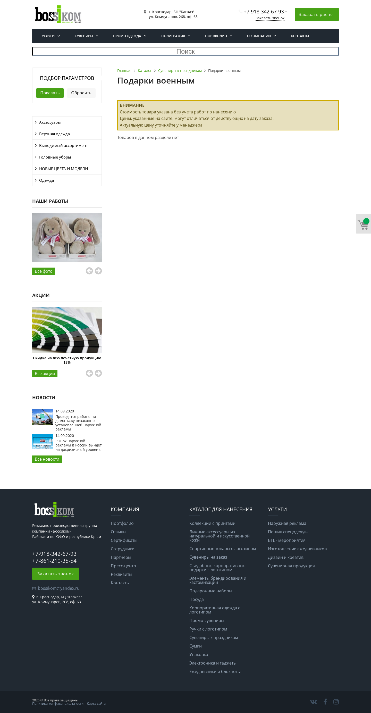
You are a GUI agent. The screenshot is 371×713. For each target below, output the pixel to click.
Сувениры (84, 36)
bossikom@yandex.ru (59, 588)
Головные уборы (55, 157)
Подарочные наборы (210, 591)
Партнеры (121, 557)
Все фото (44, 271)
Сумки (195, 646)
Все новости (47, 459)
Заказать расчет (317, 14)
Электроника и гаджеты (213, 663)
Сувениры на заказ (208, 557)
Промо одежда (127, 36)
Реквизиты (121, 574)
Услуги (48, 36)
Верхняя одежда (54, 133)
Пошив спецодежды (288, 532)
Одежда (46, 180)
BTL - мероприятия (287, 540)
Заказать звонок (270, 17)
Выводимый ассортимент (63, 145)
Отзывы (118, 532)
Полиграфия (173, 36)
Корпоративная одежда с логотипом (214, 610)
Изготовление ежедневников (297, 549)
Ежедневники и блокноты (215, 671)
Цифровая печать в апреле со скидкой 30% (63, 359)
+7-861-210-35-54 (54, 560)
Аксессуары (50, 122)
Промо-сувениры (206, 620)
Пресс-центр (123, 566)
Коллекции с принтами (212, 523)
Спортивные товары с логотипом (222, 548)
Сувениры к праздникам (213, 637)
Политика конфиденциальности (57, 703)
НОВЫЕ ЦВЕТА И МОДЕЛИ (63, 168)
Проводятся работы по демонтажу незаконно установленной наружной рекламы (78, 423)
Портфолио (216, 36)
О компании (259, 36)
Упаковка (198, 654)
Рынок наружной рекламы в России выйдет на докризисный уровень (78, 445)
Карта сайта (96, 703)
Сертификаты (124, 540)
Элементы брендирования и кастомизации (217, 580)
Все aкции (45, 373)
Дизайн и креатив (285, 557)
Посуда (196, 599)
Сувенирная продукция (291, 566)
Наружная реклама (287, 523)
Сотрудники (122, 549)
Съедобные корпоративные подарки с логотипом (217, 567)
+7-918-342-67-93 (264, 11)
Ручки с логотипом (208, 629)
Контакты (300, 36)
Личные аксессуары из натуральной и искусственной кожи (219, 536)
